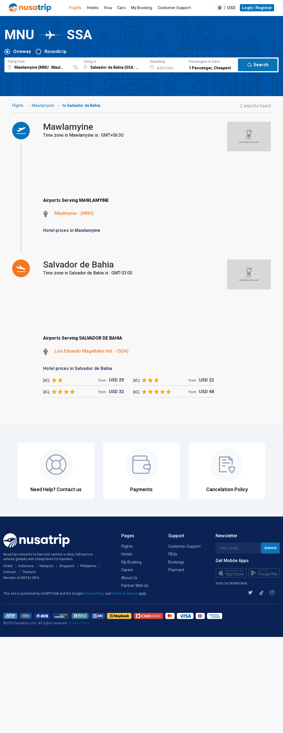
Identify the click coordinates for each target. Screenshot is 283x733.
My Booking (141, 8)
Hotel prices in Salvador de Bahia (77, 368)
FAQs (172, 554)
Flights (75, 8)
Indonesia (26, 566)
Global (8, 566)
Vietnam (9, 572)
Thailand (28, 572)
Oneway (22, 51)
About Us (129, 578)
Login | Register (257, 8)
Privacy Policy (94, 594)
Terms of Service (125, 594)
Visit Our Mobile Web (231, 583)
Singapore (66, 566)
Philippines (88, 566)
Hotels (93, 8)
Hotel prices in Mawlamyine (71, 230)
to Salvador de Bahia (81, 105)
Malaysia (46, 566)
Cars (121, 8)
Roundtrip (55, 51)
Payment (176, 570)
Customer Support (174, 8)
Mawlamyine (43, 105)
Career (127, 570)
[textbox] (37, 64)
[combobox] (37, 64)
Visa (108, 8)
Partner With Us (134, 585)
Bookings (176, 562)
